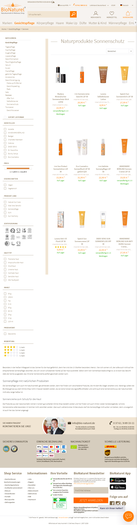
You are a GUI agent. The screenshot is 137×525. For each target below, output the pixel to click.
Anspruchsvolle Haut (15, 262)
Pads (8, 89)
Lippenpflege (10, 56)
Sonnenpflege (13, 209)
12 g (9, 318)
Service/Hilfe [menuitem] (63, 5)
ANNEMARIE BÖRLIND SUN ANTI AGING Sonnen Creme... (124, 242)
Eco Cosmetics (13, 157)
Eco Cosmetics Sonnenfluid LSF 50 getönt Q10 (82, 169)
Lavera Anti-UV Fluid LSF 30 (60, 240)
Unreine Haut (13, 269)
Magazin (31, 482)
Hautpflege (9, 71)
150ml (10, 297)
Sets (7, 92)
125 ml (10, 321)
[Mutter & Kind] (98, 23)
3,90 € (15, 172)
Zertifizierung (11, 223)
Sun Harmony (13, 216)
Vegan (10, 185)
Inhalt (7, 287)
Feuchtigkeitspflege (13, 62)
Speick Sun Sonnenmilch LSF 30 (124, 95)
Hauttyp (8, 253)
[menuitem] (95, 14)
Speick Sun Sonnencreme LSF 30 (82, 241)
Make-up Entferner (14, 83)
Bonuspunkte (9, 499)
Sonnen (8, 95)
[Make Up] (71, 23)
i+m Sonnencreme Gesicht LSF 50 (82, 95)
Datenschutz (32, 494)
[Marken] (7, 23)
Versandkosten (10, 494)
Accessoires (10, 77)
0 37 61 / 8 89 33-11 (121, 423)
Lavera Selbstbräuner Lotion (103, 96)
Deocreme (12, 334)
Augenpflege (10, 53)
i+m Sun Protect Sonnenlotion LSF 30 (60, 169)
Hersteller (9, 123)
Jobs (30, 479)
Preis (6, 163)
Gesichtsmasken (11, 59)
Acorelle (11, 129)
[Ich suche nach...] (52, 14)
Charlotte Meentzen (15, 139)
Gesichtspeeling (13, 86)
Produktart (9, 327)
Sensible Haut (13, 276)
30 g (9, 293)
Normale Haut (13, 273)
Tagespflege (10, 47)
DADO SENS (12, 146)
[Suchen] (73, 14)
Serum (8, 65)
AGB (29, 497)
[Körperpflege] (45, 23)
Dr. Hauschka (13, 150)
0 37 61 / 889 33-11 (81, 5)
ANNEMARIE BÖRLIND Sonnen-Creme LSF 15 (124, 169)
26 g (9, 314)
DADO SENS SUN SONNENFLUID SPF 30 (103, 241)
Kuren (7, 68)
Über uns (31, 488)
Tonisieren (9, 107)
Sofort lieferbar (16, 117)
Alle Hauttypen (13, 280)
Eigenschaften (11, 179)
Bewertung (9, 341)
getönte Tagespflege (13, 74)
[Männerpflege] (118, 23)
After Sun (10, 98)
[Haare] (60, 23)
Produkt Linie (10, 196)
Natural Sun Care (14, 202)
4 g (9, 300)
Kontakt (7, 497)
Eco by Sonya (13, 153)
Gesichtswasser (13, 110)
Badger (11, 136)
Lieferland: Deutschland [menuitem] (98, 5)
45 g (9, 307)
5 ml (9, 304)
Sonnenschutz (12, 104)
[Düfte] (83, 23)
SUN (9, 212)
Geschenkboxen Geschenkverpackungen (12, 480)
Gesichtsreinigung (12, 80)
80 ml (10, 311)
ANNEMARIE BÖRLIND (16, 132)
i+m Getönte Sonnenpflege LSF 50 (103, 169)
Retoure (7, 491)
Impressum (32, 499)
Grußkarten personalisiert (13, 488)
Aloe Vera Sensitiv (14, 205)
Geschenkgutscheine (12, 485)
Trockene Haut (13, 259)
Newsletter (32, 485)
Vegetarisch (12, 188)
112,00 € (23, 172)
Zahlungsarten (10, 502)
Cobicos (11, 143)
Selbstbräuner (12, 101)
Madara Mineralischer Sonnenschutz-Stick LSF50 (60, 98)
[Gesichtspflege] (24, 23)
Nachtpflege (10, 50)
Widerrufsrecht (33, 491)
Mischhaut (12, 266)
